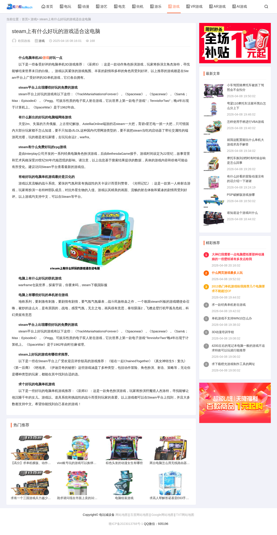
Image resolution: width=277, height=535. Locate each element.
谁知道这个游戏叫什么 (242, 212)
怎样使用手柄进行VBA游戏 (245, 121)
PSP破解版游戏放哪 (241, 194)
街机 (137, 6)
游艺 (101, 6)
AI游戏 (239, 6)
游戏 (174, 6)
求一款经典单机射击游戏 (229, 304)
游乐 (156, 6)
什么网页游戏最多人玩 (227, 272)
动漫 (83, 6)
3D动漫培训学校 (223, 332)
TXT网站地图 (185, 514)
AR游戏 (217, 6)
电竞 (119, 6)
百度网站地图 (139, 514)
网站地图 (121, 514)
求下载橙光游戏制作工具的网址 (233, 364)
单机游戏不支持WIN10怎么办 (232, 318)
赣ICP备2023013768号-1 (126, 524)
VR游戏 (194, 6)
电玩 (65, 6)
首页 (47, 6)
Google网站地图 (162, 514)
